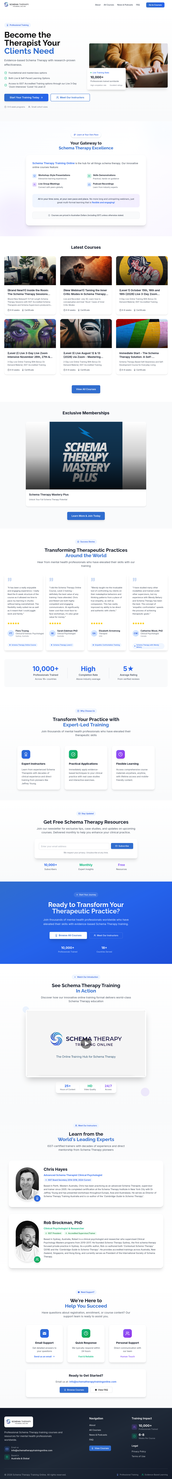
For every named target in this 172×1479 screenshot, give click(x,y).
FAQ (91, 1439)
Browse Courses (74, 1389)
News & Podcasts (98, 1434)
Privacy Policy (139, 1451)
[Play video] (86, 1043)
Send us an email (44, 1356)
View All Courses (86, 389)
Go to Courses (155, 5)
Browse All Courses (68, 935)
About (92, 1425)
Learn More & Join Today (85, 515)
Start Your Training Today (26, 97)
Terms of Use (138, 1456)
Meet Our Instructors (70, 97)
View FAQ (101, 1389)
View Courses (100, 1448)
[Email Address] (74, 846)
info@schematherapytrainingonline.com (92, 1381)
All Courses (95, 1430)
